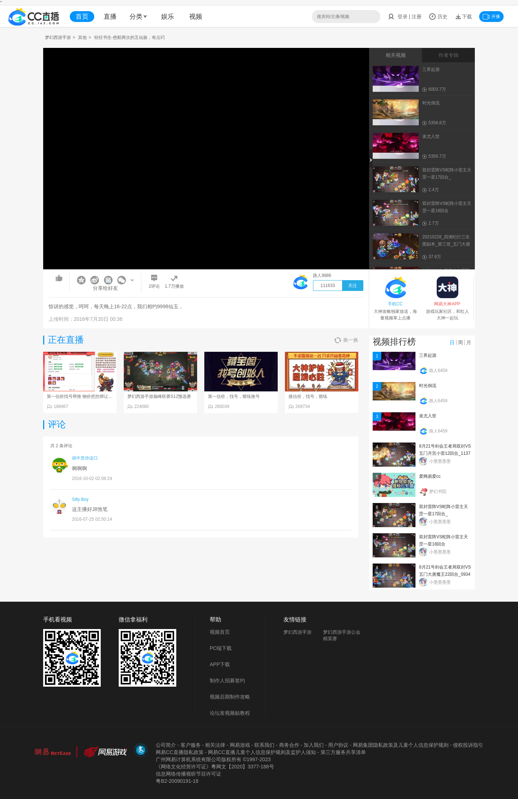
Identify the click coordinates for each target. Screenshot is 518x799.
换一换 (346, 340)
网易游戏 (240, 745)
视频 (195, 16)
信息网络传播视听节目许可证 (188, 774)
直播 (110, 16)
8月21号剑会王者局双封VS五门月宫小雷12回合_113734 (445, 453)
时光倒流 (427, 385)
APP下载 (220, 664)
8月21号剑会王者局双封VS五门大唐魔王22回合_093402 (445, 574)
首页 (82, 16)
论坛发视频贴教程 (230, 712)
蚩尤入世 (427, 415)
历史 (438, 17)
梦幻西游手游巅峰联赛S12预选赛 (159, 396)
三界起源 (427, 355)
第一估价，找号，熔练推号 (234, 396)
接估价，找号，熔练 (307, 396)
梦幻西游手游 (58, 37)
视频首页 (220, 631)
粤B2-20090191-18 (177, 781)
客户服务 (191, 745)
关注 (352, 285)
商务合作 (289, 745)
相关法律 (215, 745)
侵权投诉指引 (468, 745)
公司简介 (166, 745)
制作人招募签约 (227, 680)
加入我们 (314, 745)
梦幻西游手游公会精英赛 (341, 635)
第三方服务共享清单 (343, 752)
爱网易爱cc (430, 476)
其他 (82, 37)
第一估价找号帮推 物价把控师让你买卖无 (86, 396)
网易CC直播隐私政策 (179, 752)
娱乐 (167, 16)
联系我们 (264, 745)
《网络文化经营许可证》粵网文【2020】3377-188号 (215, 766)
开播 (491, 16)
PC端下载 (221, 648)
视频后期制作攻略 (230, 696)
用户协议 (338, 745)
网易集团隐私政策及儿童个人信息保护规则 (401, 745)
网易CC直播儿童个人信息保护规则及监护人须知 (262, 752)
